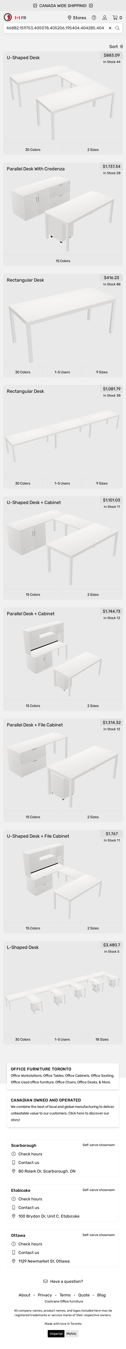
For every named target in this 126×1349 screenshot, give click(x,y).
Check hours (30, 1154)
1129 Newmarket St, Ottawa (40, 1261)
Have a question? (63, 1281)
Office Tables (53, 1075)
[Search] (56, 28)
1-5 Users (62, 372)
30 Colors (32, 150)
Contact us (28, 1162)
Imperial (56, 1334)
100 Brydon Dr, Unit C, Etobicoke (45, 1216)
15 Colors (63, 261)
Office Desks (87, 1082)
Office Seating (102, 1075)
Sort (116, 46)
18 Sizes (102, 1039)
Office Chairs (65, 1082)
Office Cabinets (77, 1075)
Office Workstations (26, 1075)
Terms (65, 1295)
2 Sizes (93, 150)
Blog (101, 1295)
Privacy (45, 1295)
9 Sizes (102, 372)
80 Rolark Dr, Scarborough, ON (43, 1171)
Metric (71, 1334)
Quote (84, 1295)
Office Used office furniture (32, 1082)
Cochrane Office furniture (64, 1301)
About (24, 1295)
